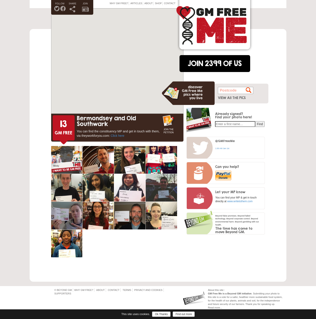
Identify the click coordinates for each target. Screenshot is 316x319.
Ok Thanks (161, 314)
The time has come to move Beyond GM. (233, 230)
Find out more (184, 314)
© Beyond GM (63, 290)
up (273, 304)
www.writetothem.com (240, 201)
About (148, 3)
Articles (136, 3)
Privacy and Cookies (148, 290)
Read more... (215, 307)
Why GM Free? (119, 3)
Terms (127, 290)
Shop (158, 3)
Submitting (259, 293)
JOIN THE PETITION (168, 130)
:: (224, 290)
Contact (169, 3)
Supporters (62, 293)
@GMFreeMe (225, 141)
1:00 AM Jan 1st (222, 148)
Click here (117, 135)
